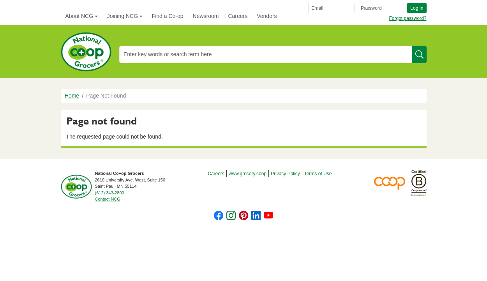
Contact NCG (107, 199)
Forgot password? (407, 18)
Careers (237, 16)
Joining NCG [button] (122, 16)
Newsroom (206, 16)
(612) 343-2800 (109, 192)
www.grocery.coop (247, 173)
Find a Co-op (168, 16)
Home (72, 95)
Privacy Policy (285, 173)
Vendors (267, 16)
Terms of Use (318, 173)
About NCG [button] (79, 16)
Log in (416, 8)
